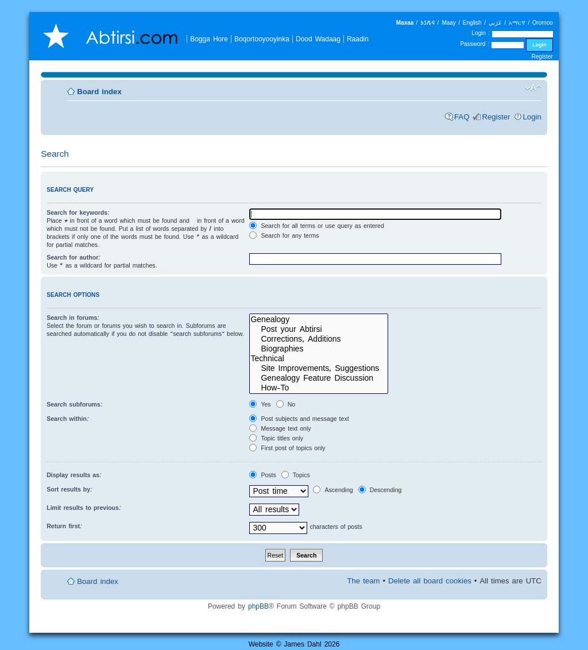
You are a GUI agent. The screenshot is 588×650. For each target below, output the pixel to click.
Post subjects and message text (299, 418)
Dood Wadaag (318, 38)
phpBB (258, 606)
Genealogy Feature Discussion (318, 378)
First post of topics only (287, 447)
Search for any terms (284, 235)
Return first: (64, 526)
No (285, 404)
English (472, 23)
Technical (318, 358)
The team (363, 581)
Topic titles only (276, 438)
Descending (380, 489)
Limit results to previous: (84, 507)
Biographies (318, 349)
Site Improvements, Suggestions (318, 368)
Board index (99, 91)
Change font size (533, 88)
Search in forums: (73, 317)
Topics (295, 474)
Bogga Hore (209, 38)
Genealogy (318, 319)
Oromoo (542, 23)
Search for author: (73, 257)
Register (542, 56)
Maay (448, 23)
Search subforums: (75, 404)
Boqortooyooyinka (261, 38)
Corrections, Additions (318, 339)
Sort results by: (69, 489)
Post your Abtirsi (318, 329)
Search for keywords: (78, 212)
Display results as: (74, 474)
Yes (259, 404)
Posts (262, 474)
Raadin (358, 38)
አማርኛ (517, 23)
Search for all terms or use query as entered (316, 225)
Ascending (333, 489)
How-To (318, 388)
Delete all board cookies (429, 581)
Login (532, 117)
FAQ (461, 117)
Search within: (68, 418)
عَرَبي (495, 23)
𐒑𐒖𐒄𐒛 (427, 23)
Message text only (280, 428)
